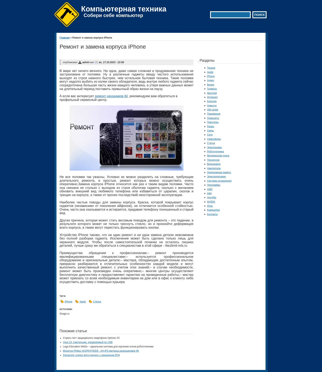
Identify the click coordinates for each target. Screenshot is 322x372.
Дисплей (212, 93)
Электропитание (216, 176)
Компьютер (213, 210)
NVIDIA (211, 201)
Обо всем (212, 109)
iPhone (68, 301)
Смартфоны (214, 139)
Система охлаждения (219, 180)
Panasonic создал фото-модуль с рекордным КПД (91, 355)
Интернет (212, 97)
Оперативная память (219, 172)
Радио (210, 126)
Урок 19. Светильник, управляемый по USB (88, 342)
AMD (210, 189)
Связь (210, 130)
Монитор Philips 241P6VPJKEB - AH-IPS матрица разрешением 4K (101, 350)
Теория (211, 67)
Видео (210, 84)
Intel (209, 193)
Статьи (97, 301)
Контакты (212, 214)
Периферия (213, 113)
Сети (210, 134)
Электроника (214, 147)
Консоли (212, 101)
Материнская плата (218, 155)
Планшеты (213, 118)
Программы (213, 185)
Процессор (213, 160)
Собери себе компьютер (113, 15)
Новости (211, 105)
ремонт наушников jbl (111, 96)
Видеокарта (214, 164)
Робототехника (215, 151)
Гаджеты (212, 88)
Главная (65, 37)
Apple (82, 301)
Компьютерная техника (123, 9)
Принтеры (212, 122)
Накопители (214, 168)
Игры (210, 205)
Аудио (210, 80)
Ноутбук (211, 197)
